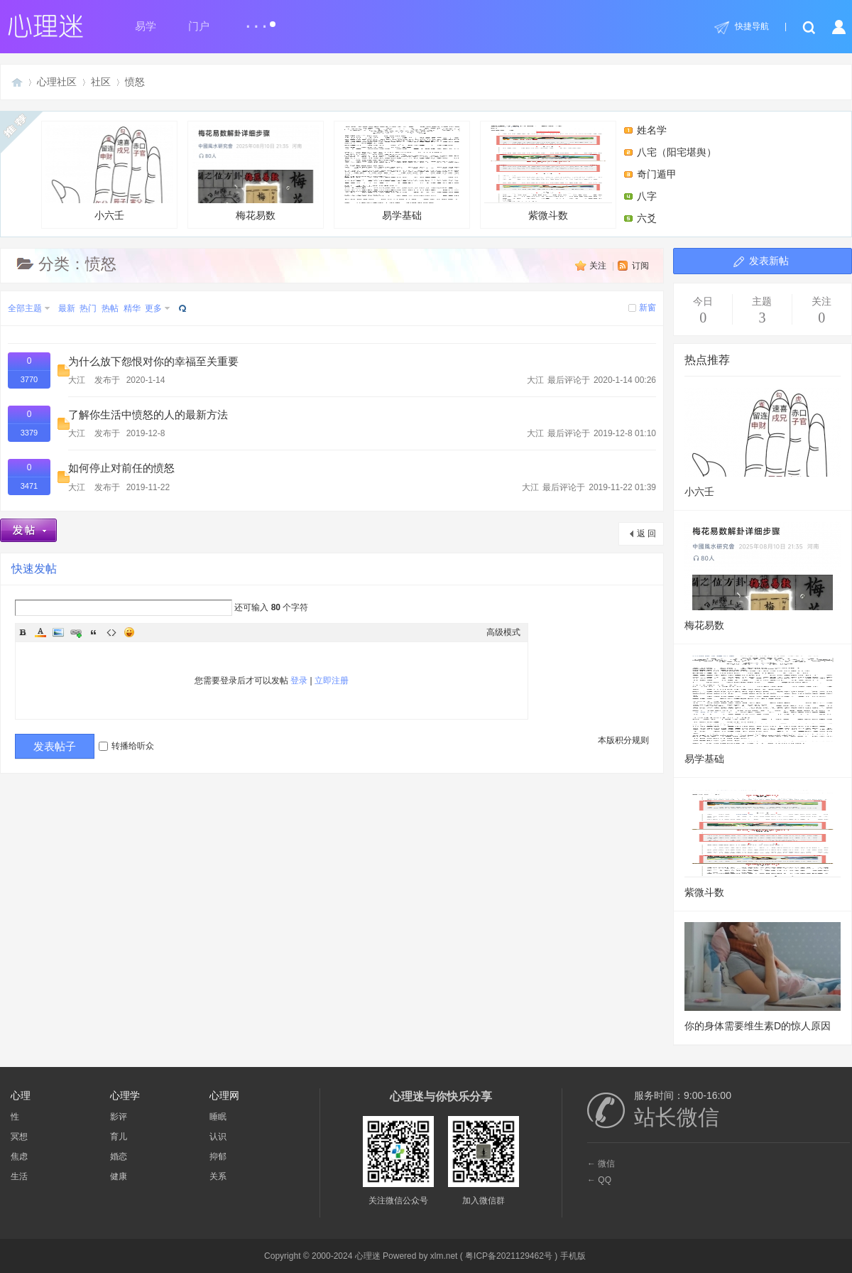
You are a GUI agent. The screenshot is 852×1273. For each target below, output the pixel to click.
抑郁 (217, 1156)
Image (58, 632)
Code (111, 632)
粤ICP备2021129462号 (508, 1256)
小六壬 (109, 173)
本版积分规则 (623, 740)
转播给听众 (126, 746)
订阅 (640, 266)
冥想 (19, 1137)
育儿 (118, 1137)
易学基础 (402, 173)
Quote (94, 632)
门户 (198, 26)
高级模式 (503, 632)
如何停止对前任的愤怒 (121, 468)
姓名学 (652, 130)
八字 (647, 196)
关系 (217, 1176)
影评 (118, 1117)
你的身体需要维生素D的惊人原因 (757, 1025)
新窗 (647, 308)
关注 (597, 266)
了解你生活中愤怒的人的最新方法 (148, 415)
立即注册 (332, 681)
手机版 (573, 1256)
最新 (66, 308)
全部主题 (25, 308)
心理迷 (17, 82)
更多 (153, 308)
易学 (145, 26)
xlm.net (444, 1256)
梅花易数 (256, 173)
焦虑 (19, 1156)
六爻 (647, 218)
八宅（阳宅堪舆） (676, 152)
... (260, 20)
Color (40, 632)
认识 (217, 1137)
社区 (101, 81)
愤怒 (135, 81)
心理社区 (57, 81)
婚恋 (118, 1156)
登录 (298, 681)
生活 (19, 1176)
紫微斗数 (548, 173)
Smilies (129, 632)
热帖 (110, 308)
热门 (88, 308)
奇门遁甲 (657, 174)
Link (76, 632)
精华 (132, 308)
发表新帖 (769, 260)
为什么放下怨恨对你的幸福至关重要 (153, 361)
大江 (76, 380)
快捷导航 (752, 26)
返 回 (646, 533)
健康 (118, 1176)
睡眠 (217, 1117)
